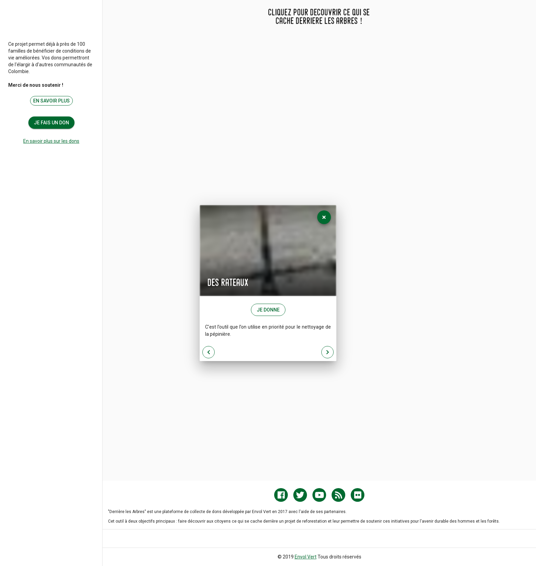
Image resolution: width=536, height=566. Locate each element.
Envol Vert (306, 557)
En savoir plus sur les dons (51, 141)
